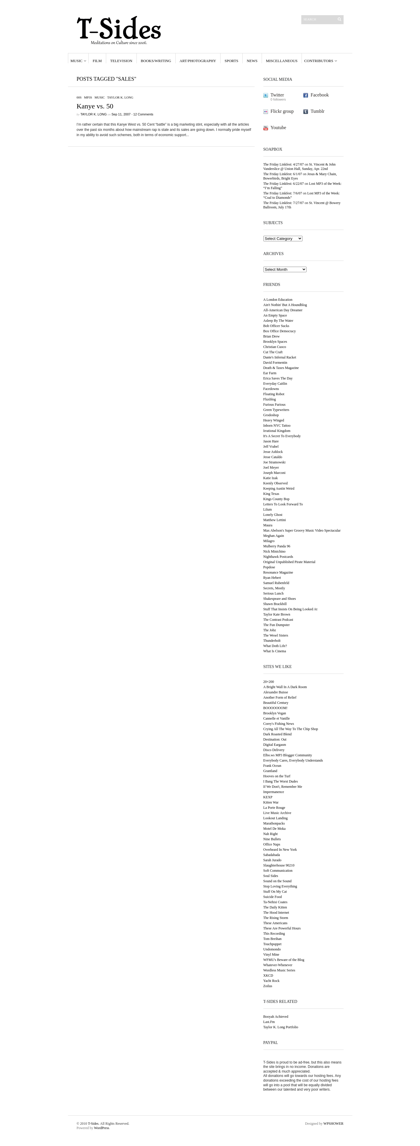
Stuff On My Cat (275, 892)
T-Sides (93, 1124)
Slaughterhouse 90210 (279, 865)
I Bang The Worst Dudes (280, 781)
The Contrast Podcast (278, 620)
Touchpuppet (272, 944)
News (252, 61)
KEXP (267, 797)
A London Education (278, 300)
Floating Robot (273, 394)
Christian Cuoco (274, 347)
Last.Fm (269, 1022)
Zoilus (267, 986)
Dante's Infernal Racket (279, 357)
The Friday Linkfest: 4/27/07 (283, 164)
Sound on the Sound (277, 881)
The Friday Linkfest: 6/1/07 (282, 174)
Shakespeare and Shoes (279, 599)
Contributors (318, 61)
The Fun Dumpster (276, 625)
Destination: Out (275, 739)
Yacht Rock (271, 981)
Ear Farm (269, 373)
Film (97, 61)
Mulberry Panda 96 (276, 546)
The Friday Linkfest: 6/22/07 (283, 184)
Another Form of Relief (280, 697)
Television (121, 61)
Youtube (278, 127)
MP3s (88, 97)
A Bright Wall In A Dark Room (285, 687)
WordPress (101, 1128)
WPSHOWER (333, 1124)
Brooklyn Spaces (275, 342)
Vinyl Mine (271, 954)
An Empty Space (275, 315)
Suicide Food (272, 897)
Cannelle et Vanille (276, 718)
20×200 (268, 682)
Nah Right (270, 834)
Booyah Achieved (275, 1017)
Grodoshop (271, 415)
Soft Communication (278, 871)
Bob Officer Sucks (276, 326)
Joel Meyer (271, 467)
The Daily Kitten (275, 907)
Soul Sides (270, 876)
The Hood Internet (276, 913)
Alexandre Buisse (275, 692)
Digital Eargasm (274, 745)
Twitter (277, 94)
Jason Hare (271, 441)
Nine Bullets (272, 839)
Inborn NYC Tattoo (277, 425)
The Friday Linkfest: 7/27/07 (283, 203)
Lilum (267, 509)
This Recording (274, 933)
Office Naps (271, 844)
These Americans (275, 923)
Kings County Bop (276, 499)
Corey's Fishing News (278, 724)
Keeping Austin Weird (279, 488)
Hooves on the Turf (276, 776)
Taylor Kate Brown (276, 614)
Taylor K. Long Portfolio (280, 1027)
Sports (231, 61)
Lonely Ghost (273, 515)
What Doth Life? (275, 646)
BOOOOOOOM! (275, 708)
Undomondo (272, 949)
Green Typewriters (276, 410)
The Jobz (269, 630)
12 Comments (143, 114)
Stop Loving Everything (280, 886)
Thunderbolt (272, 641)
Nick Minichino (274, 551)
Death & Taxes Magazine (281, 368)
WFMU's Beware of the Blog (283, 960)
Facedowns (271, 389)
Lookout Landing (275, 818)
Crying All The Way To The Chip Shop (290, 729)
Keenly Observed (275, 483)
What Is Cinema (274, 651)
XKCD (268, 975)
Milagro (269, 541)
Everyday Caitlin (275, 384)
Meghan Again (273, 536)
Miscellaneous (282, 61)
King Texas (271, 494)
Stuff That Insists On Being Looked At (290, 609)
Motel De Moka (274, 829)
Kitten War (271, 802)
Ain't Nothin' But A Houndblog (285, 305)
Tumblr (317, 111)
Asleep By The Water (278, 321)
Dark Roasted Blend (277, 734)
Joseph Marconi (274, 473)
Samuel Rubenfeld (276, 583)
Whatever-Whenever (278, 965)
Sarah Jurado (272, 860)
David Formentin (275, 363)
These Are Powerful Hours (282, 928)
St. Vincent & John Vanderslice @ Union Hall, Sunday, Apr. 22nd (299, 166)
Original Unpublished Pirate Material (289, 562)
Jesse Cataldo (272, 457)
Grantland (270, 771)
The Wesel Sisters (275, 635)
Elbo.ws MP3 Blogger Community (287, 755)
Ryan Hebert (272, 578)
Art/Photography (198, 61)
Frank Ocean (272, 766)
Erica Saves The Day (278, 378)
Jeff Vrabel (271, 446)
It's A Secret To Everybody (282, 436)
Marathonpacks (274, 823)
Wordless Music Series (279, 970)
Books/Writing (156, 61)
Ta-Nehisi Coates (275, 902)
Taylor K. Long (120, 97)
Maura (267, 525)
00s (79, 97)
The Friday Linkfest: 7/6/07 (282, 193)
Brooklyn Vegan (274, 713)
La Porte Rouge (274, 808)
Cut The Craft (273, 352)
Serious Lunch (273, 593)
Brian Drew (271, 336)
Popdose (269, 567)
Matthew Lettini (274, 520)
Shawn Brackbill (275, 604)
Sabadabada (271, 855)
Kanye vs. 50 (95, 106)
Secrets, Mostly (274, 588)
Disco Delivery (274, 750)
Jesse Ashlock (273, 452)
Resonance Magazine (278, 572)
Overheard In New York (280, 850)
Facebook (320, 94)
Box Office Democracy (279, 331)
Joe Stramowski (274, 462)
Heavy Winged (273, 420)
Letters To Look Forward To (283, 504)
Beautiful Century (275, 703)
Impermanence (273, 792)
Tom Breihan (272, 939)
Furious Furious (274, 404)
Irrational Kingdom (276, 431)
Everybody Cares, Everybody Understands (293, 760)
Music (77, 61)
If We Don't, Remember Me (282, 787)
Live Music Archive (277, 813)
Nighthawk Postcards (278, 557)
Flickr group (282, 111)
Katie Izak (270, 478)
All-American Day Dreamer (283, 310)
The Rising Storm (275, 918)
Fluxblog (269, 399)
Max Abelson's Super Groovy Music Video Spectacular (302, 530)
